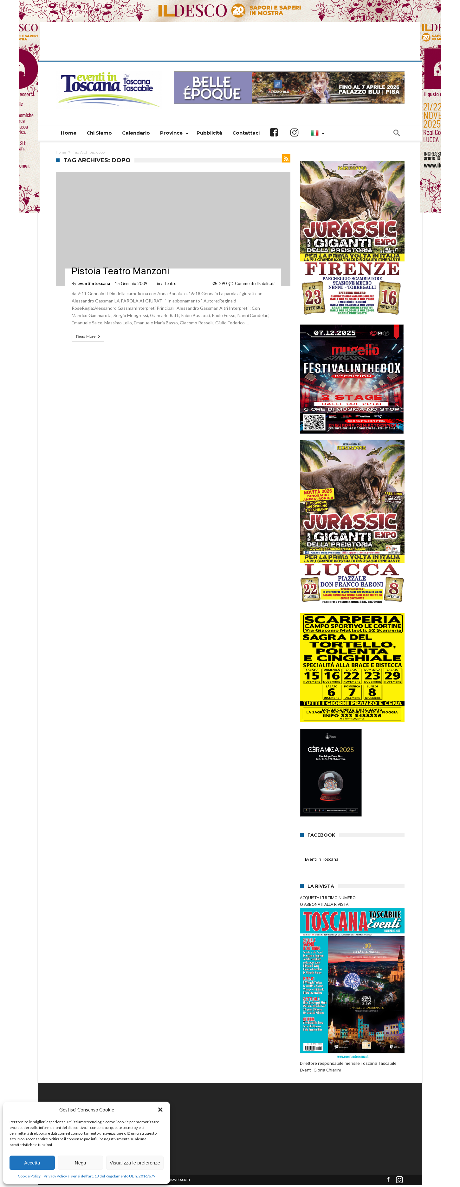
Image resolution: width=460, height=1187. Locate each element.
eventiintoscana (93, 266)
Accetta (32, 1162)
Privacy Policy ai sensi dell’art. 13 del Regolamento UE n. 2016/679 (99, 1176)
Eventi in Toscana (322, 842)
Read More (88, 319)
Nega (80, 1162)
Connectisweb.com (172, 1162)
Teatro (170, 266)
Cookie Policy (29, 1176)
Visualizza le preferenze (135, 1162)
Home (61, 135)
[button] (160, 1109)
